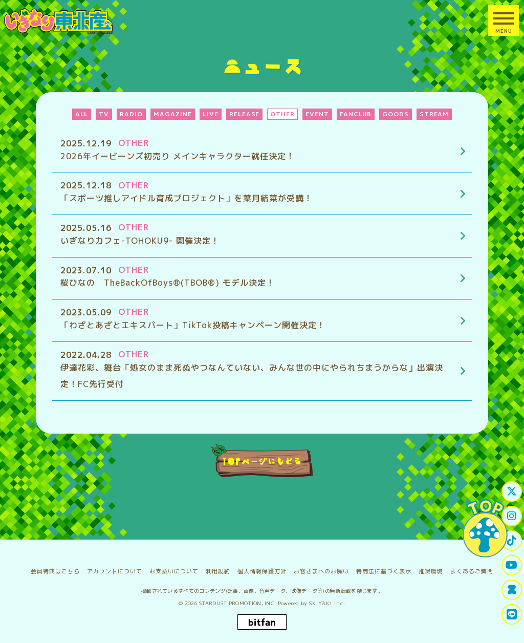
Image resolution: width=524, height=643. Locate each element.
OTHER (282, 114)
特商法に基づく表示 (383, 567)
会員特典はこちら (55, 567)
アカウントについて (114, 567)
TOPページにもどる (262, 461)
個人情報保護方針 (262, 567)
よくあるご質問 (471, 567)
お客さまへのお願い (321, 567)
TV (104, 114)
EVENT (317, 114)
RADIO (131, 114)
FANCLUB (356, 114)
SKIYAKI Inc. (327, 598)
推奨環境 (431, 567)
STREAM (434, 114)
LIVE (211, 114)
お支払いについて (174, 567)
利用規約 (218, 567)
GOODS (395, 114)
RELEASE (244, 114)
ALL (82, 114)
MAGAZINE (173, 114)
